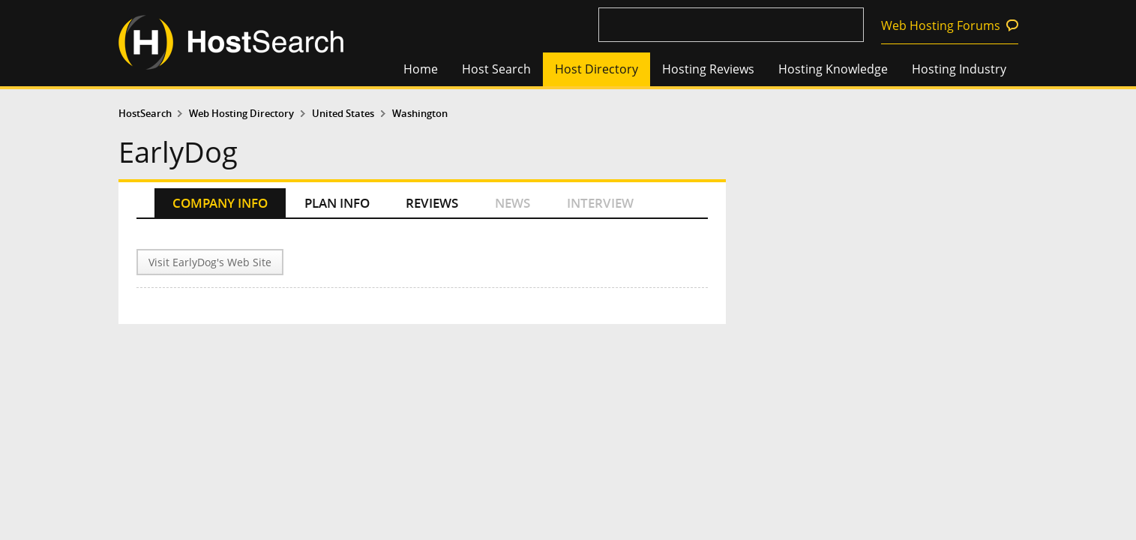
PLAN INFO (337, 203)
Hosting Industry (959, 69)
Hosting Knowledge (833, 69)
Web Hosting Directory (241, 113)
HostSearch (145, 113)
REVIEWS (432, 203)
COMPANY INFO (220, 203)
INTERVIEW (600, 203)
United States (343, 113)
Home (420, 69)
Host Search (496, 69)
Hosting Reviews (708, 69)
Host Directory (596, 69)
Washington (420, 113)
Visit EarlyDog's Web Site (209, 262)
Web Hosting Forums (940, 25)
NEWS (512, 203)
